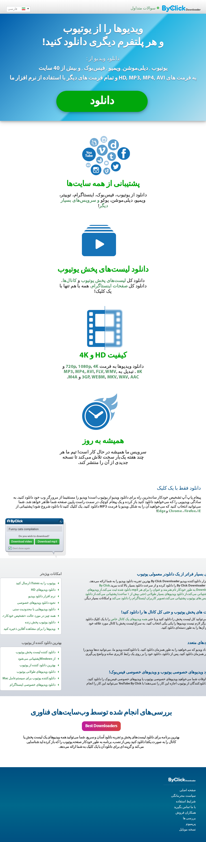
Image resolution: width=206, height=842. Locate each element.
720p (71, 366)
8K (139, 372)
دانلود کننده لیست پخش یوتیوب (35, 652)
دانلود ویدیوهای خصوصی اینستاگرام (32, 685)
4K (96, 366)
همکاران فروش (185, 813)
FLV (99, 372)
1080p (84, 366)
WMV (110, 372)
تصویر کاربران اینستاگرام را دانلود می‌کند (138, 598)
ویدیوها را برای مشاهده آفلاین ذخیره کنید (29, 629)
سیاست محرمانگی (183, 796)
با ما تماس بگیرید (185, 807)
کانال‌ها (70, 281)
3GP (86, 377)
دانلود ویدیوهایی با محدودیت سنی (34, 609)
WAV (123, 377)
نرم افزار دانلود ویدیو (41, 596)
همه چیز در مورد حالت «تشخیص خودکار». (28, 616)
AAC (134, 377)
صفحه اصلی (188, 790)
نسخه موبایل (187, 829)
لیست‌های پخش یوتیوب (103, 281)
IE (199, 511)
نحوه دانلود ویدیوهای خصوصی (36, 603)
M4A (73, 377)
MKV (112, 377)
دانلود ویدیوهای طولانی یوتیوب (36, 672)
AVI (90, 372)
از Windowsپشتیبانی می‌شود (36, 659)
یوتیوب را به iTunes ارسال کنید (35, 583)
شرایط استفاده (186, 801)
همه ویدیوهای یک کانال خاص (129, 619)
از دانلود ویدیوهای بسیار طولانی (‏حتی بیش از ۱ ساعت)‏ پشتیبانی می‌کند (142, 594)
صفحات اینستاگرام (109, 286)
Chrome (175, 511)
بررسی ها (189, 818)
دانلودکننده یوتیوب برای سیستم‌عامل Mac (28, 678)
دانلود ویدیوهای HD (43, 590)
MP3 (68, 372)
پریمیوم (191, 824)
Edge (161, 511)
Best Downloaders (101, 726)
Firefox (190, 511)
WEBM (98, 377)
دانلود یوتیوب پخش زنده (40, 622)
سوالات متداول (143, 8)
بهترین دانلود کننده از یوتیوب (37, 665)
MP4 (79, 372)
